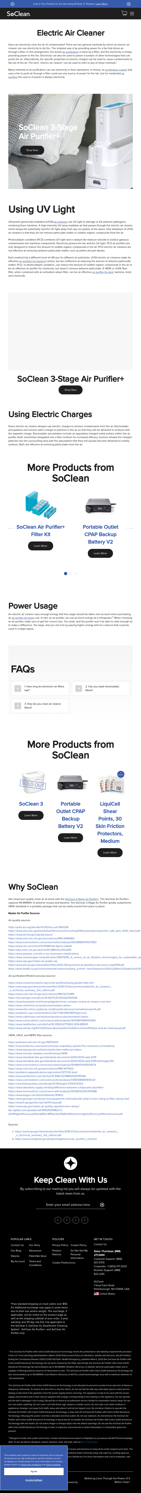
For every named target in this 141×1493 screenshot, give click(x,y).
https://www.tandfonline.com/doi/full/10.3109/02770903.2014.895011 (48, 1024)
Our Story (34, 1245)
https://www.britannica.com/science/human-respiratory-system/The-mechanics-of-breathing (61, 1046)
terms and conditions (31, 1464)
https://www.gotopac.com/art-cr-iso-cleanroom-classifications (43, 954)
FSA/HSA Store (38, 1256)
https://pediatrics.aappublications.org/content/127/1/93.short (42, 1072)
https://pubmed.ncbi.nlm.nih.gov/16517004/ (33, 1042)
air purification (70, 52)
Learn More (101, 4)
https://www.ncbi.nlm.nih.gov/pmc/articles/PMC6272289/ (41, 994)
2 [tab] (70, 573)
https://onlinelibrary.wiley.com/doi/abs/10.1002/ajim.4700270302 (45, 1084)
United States (104, 1294)
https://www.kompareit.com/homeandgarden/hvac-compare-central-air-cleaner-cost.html (59, 1001)
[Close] (63, 1450)
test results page (89, 1442)
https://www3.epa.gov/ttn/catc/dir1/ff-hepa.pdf (35, 1102)
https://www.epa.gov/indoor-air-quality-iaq (32, 961)
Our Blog (16, 1250)
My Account (18, 1261)
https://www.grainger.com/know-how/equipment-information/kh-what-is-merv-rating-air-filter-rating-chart (68, 1099)
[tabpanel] (41, 524)
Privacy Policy (60, 1245)
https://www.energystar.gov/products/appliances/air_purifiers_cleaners (56, 1139)
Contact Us (17, 1245)
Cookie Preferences (63, 1263)
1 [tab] (65, 573)
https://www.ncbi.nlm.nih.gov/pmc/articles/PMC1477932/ (41, 1068)
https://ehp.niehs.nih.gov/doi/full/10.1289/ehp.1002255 (39, 950)
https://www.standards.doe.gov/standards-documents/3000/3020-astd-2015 (52, 1057)
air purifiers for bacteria (32, 261)
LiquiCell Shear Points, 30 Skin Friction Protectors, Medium (109, 822)
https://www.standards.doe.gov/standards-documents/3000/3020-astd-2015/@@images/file (61, 1061)
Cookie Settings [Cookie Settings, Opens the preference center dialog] (33, 1480)
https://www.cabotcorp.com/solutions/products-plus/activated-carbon (48, 1017)
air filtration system (116, 70)
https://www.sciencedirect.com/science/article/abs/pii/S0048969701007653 (52, 942)
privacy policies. (53, 1464)
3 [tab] (75, 573)
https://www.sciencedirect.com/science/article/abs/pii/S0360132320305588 (52, 1091)
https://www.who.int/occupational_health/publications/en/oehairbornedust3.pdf (54, 1009)
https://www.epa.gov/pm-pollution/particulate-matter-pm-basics (45, 1049)
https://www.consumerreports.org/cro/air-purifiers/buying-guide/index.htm (51, 983)
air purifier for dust (102, 272)
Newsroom (35, 1250)
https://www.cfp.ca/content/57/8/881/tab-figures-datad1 (40, 946)
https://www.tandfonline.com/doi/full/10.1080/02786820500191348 (47, 1076)
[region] (34, 1467)
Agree (34, 1471)
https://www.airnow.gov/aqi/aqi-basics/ (30, 934)
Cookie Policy (79, 1245)
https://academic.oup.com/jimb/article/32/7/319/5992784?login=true (47, 1013)
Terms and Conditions (35, 1263)
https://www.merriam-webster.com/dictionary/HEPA (38, 1053)
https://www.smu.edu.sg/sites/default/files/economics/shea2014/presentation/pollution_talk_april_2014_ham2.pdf (74, 931)
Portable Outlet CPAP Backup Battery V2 (100, 534)
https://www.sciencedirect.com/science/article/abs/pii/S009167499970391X (52, 1020)
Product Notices (56, 1252)
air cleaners (60, 222)
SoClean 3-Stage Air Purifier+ (82, 899)
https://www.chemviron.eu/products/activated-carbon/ (39, 1005)
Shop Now (32, 150)
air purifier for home (23, 618)
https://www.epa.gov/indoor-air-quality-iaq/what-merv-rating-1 (43, 1106)
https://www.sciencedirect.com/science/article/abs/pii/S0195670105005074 (52, 1065)
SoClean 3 (31, 804)
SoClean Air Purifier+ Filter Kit (40, 530)
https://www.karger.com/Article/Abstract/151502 (35, 1095)
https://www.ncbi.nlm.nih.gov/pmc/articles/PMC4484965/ (41, 938)
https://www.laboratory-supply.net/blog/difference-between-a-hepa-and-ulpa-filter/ (56, 1087)
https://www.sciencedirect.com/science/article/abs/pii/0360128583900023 (51, 1080)
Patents (15, 1256)
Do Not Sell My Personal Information (79, 1254)
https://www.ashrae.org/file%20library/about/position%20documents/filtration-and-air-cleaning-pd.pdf (67, 1028)
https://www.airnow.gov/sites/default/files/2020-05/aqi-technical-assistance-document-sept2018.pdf (66, 965)
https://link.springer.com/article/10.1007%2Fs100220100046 (42, 998)
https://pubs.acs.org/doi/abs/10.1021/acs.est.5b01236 (38, 927)
